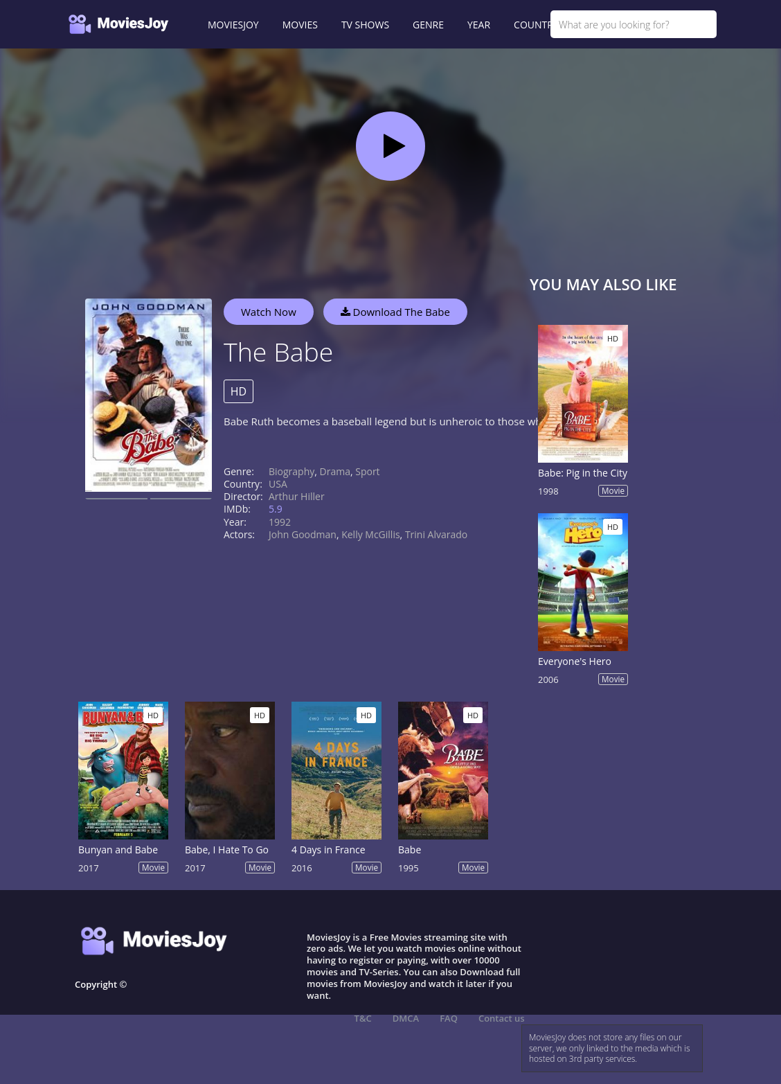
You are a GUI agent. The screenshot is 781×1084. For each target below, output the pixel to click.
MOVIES (300, 24)
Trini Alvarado (436, 534)
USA (278, 483)
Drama (335, 471)
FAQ (449, 1018)
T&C (363, 1018)
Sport (367, 471)
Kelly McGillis (370, 534)
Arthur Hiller (297, 496)
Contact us (501, 1018)
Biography (291, 471)
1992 (280, 521)
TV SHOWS (365, 24)
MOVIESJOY (233, 24)
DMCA (406, 1018)
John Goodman (302, 534)
